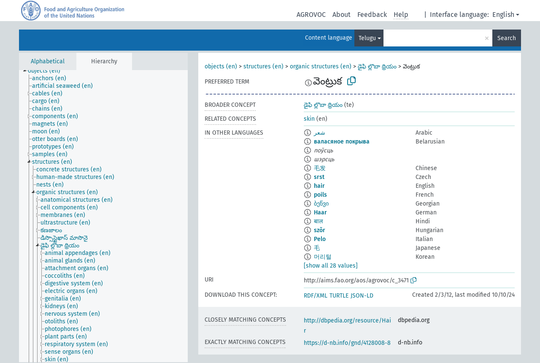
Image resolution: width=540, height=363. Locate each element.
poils (320, 194)
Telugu (367, 38)
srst (319, 177)
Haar (320, 212)
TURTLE (338, 295)
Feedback (372, 15)
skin (309, 118)
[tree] (103, 216)
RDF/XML (315, 295)
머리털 (323, 256)
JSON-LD (362, 295)
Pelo (320, 239)
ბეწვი (321, 203)
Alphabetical (48, 61)
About (341, 15)
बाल (318, 221)
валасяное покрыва (342, 141)
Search (506, 38)
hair (319, 186)
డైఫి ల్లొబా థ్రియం (377, 66)
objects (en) (221, 66)
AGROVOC (311, 15)
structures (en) (263, 66)
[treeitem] (47, 71)
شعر (319, 132)
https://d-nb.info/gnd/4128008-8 (347, 343)
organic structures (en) (320, 66)
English (503, 15)
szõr (319, 230)
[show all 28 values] (331, 265)
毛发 (320, 168)
